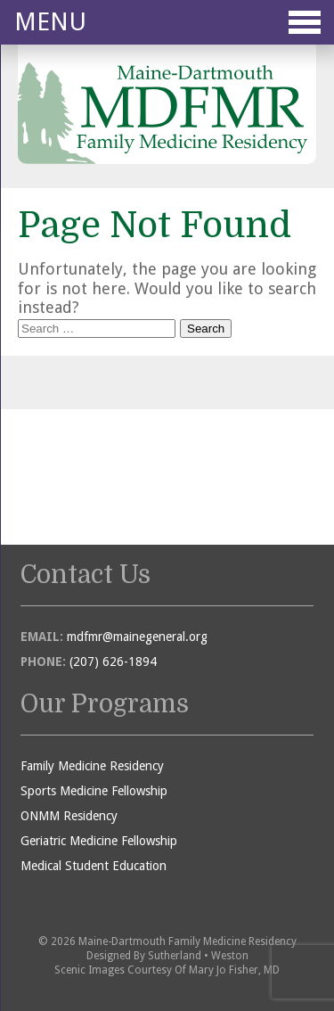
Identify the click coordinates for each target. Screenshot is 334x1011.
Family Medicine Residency (92, 766)
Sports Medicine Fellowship (93, 791)
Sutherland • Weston (198, 955)
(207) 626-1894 (113, 661)
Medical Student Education (93, 866)
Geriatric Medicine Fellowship (98, 841)
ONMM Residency (69, 816)
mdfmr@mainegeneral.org (137, 636)
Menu (167, 22)
